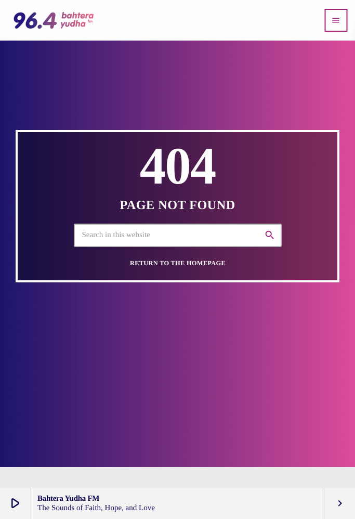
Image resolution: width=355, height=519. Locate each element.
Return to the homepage (178, 263)
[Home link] (53, 20)
